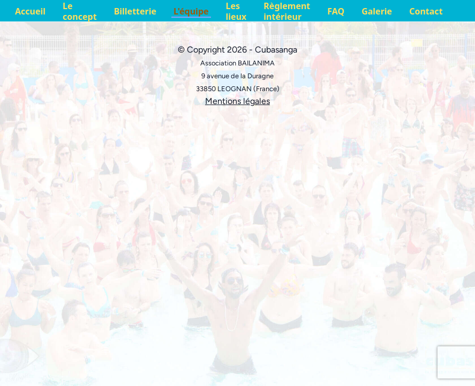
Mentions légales (237, 101)
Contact (425, 11)
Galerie (376, 11)
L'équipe (191, 11)
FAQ (335, 11)
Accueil (30, 11)
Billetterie (135, 11)
